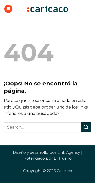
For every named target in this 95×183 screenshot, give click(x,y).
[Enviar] (86, 127)
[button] (8, 9)
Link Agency (68, 152)
